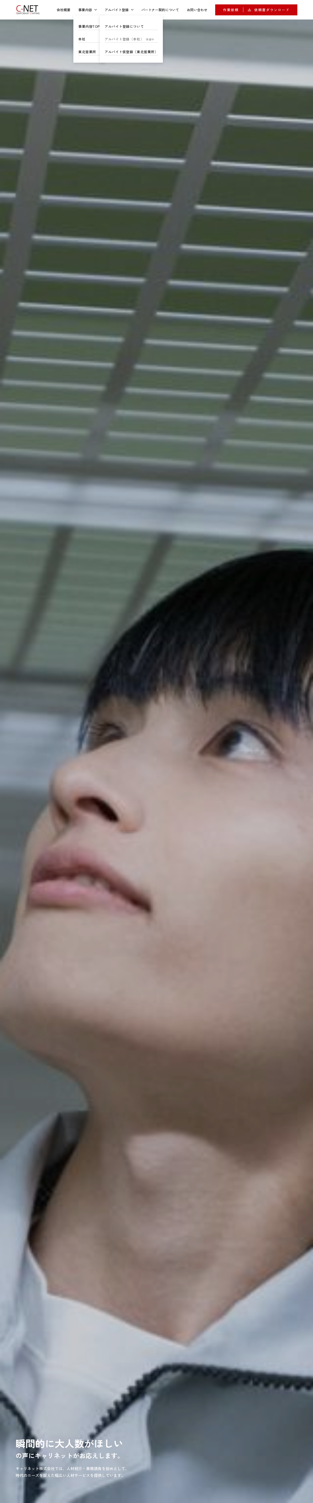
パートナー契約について (160, 9)
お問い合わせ (197, 9)
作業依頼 (231, 9)
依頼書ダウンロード (268, 9)
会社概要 (63, 9)
